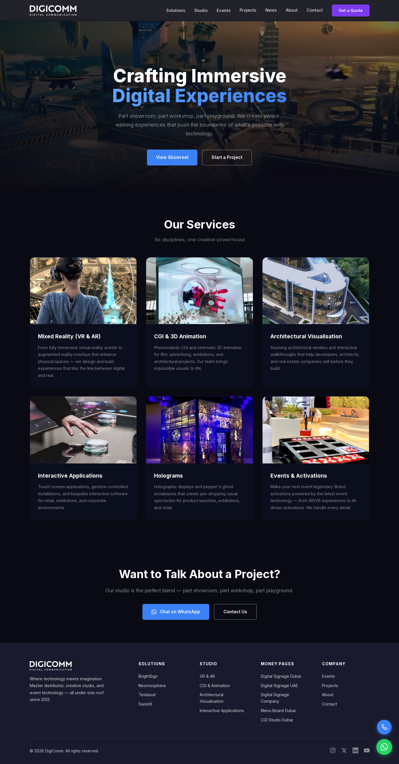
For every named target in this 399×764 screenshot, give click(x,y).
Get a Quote (351, 10)
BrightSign (148, 676)
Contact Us (235, 611)
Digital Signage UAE (279, 685)
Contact (315, 10)
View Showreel (172, 157)
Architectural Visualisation (211, 698)
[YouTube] (367, 751)
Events (224, 10)
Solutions (175, 10)
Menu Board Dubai (278, 710)
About (292, 10)
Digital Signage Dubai (281, 676)
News (271, 10)
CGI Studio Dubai (277, 719)
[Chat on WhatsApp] (384, 747)
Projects (248, 10)
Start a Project (227, 157)
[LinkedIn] (355, 751)
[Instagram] (333, 751)
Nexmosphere (152, 685)
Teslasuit (147, 694)
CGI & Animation (215, 685)
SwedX (145, 704)
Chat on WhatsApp (176, 611)
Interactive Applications (222, 710)
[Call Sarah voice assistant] (384, 727)
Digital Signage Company (275, 698)
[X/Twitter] (344, 751)
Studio (201, 10)
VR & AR (207, 676)
